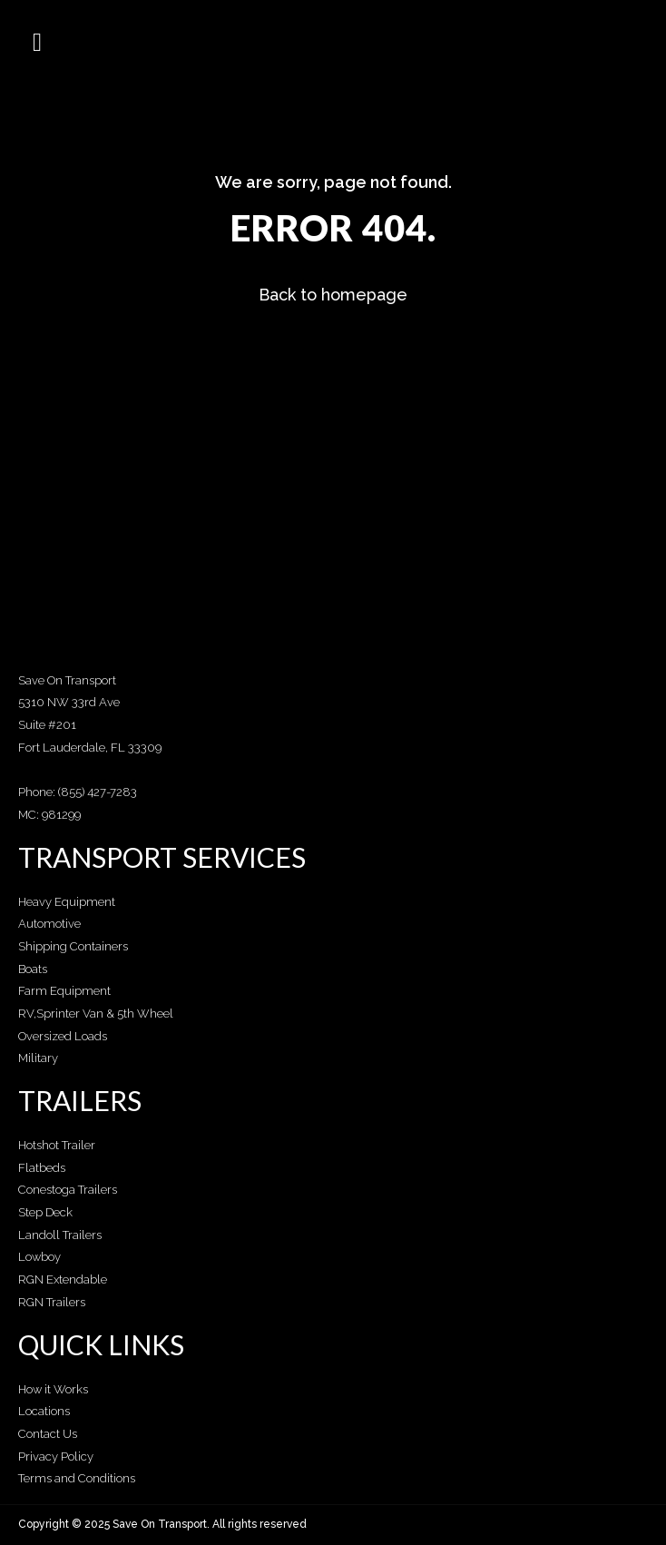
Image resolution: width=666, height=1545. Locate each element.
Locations (44, 1411)
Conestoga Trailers (67, 1189)
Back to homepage (333, 294)
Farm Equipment (64, 991)
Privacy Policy (55, 1456)
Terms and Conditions (76, 1478)
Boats (32, 969)
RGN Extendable (62, 1279)
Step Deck (45, 1212)
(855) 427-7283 (97, 792)
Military (38, 1058)
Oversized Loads (62, 1036)
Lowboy (39, 1257)
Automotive (49, 923)
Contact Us (47, 1434)
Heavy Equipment (66, 902)
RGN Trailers (51, 1302)
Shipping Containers (73, 946)
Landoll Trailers (60, 1235)
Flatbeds (41, 1168)
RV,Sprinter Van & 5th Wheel (95, 1013)
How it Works (53, 1389)
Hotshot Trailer (56, 1145)
